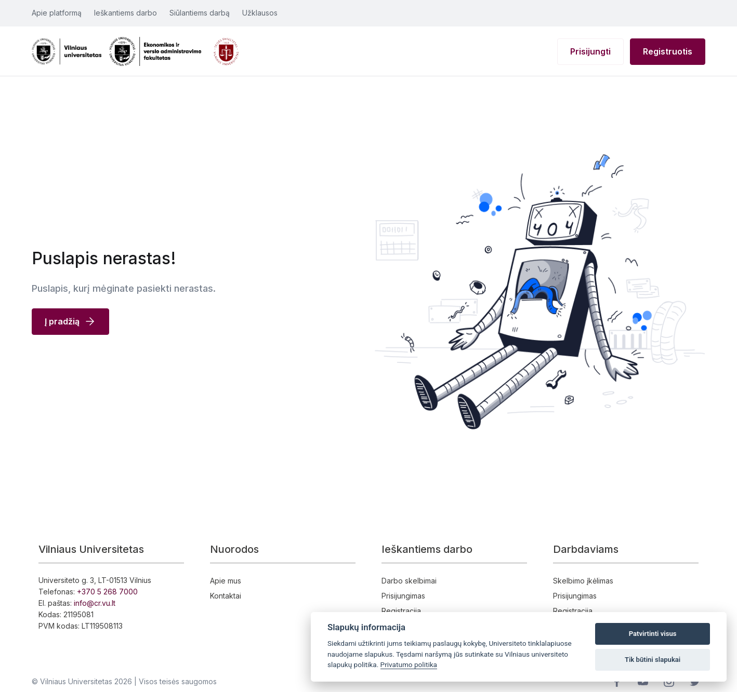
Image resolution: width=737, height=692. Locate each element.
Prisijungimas (403, 595)
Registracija (401, 610)
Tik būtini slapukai (652, 659)
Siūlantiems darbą (199, 12)
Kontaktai (225, 595)
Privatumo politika (408, 664)
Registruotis (667, 51)
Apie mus (225, 580)
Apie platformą (57, 12)
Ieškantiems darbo (125, 12)
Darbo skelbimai (409, 580)
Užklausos (260, 12)
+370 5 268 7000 (107, 591)
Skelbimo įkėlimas (583, 580)
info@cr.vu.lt (94, 603)
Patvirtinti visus (653, 633)
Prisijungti (590, 51)
